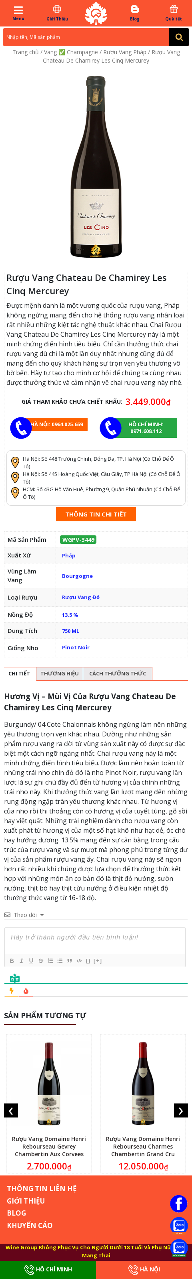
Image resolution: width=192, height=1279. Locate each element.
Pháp (69, 555)
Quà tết (174, 13)
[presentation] (11, 1111)
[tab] (19, 674)
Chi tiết (19, 673)
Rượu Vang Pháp (124, 52)
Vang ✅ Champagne (71, 52)
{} (88, 961)
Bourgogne (77, 576)
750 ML (70, 630)
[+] (98, 961)
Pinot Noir (76, 647)
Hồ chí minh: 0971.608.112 (146, 428)
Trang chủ (25, 52)
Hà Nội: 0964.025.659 (56, 424)
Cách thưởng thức (117, 673)
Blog (135, 13)
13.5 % (70, 614)
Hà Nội (144, 1270)
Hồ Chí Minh (48, 1270)
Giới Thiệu (57, 13)
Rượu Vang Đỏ (81, 597)
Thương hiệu (59, 673)
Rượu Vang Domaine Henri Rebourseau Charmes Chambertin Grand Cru (143, 1146)
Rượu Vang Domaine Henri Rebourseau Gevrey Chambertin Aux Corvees (49, 1146)
